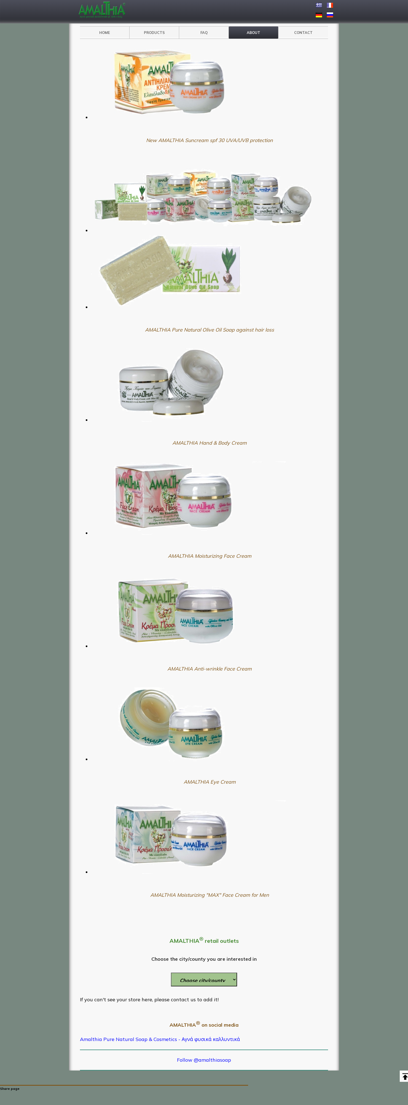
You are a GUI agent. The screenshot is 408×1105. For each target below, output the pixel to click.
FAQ (204, 32)
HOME (104, 32)
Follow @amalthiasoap (204, 1060)
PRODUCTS (154, 32)
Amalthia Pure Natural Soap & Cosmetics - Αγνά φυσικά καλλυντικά (160, 1039)
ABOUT (253, 32)
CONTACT (303, 32)
